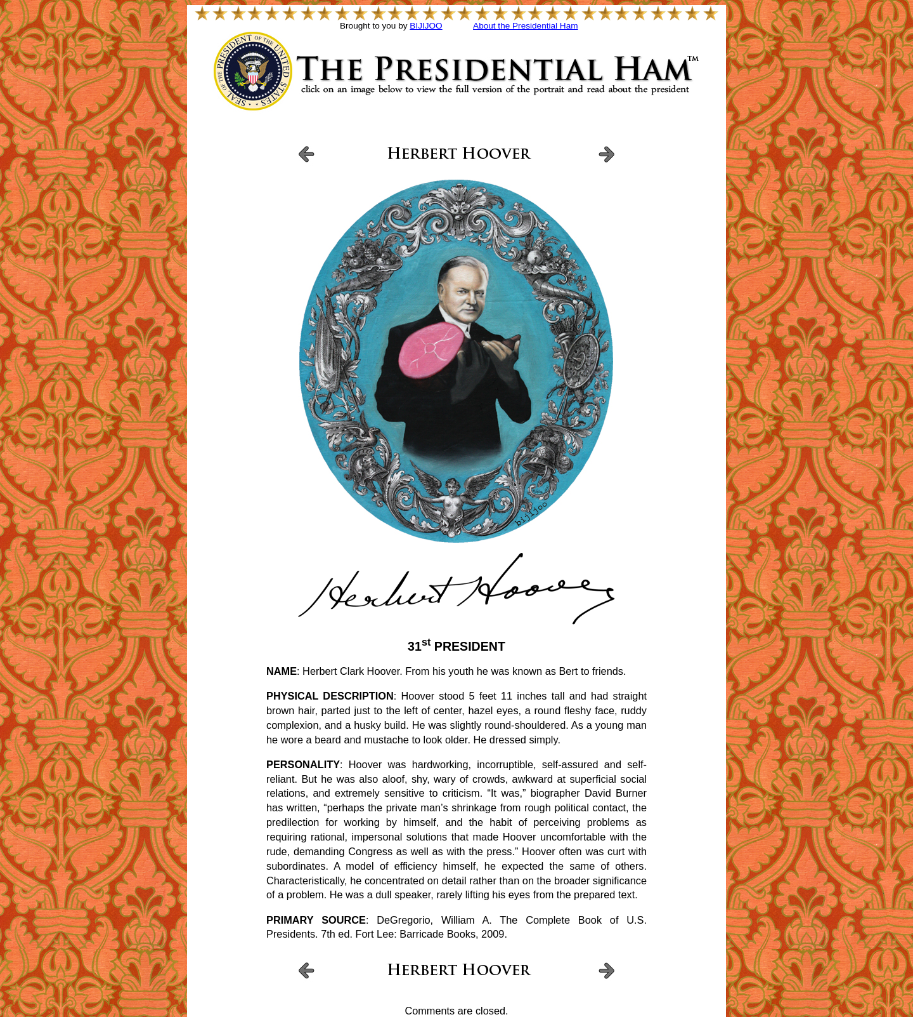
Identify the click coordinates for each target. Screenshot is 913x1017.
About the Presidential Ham (525, 25)
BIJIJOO (426, 25)
